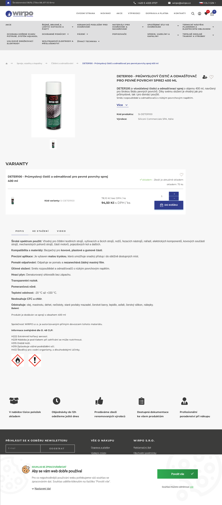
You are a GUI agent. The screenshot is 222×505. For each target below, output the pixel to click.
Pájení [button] (83, 34)
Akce (120, 13)
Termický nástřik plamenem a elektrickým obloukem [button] (199, 27)
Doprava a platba (157, 13)
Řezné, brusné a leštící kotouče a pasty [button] (58, 27)
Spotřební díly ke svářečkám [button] (164, 26)
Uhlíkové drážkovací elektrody (20, 42)
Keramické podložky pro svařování (92, 26)
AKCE (8, 25)
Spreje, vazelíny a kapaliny (30, 63)
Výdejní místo (98, 453)
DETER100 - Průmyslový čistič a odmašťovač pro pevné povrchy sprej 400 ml (120, 63)
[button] (199, 13)
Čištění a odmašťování (62, 63)
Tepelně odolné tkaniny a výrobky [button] (199, 35)
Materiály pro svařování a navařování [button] (128, 27)
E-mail (11, 448)
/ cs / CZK (207, 3)
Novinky (106, 13)
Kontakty (180, 13)
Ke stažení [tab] (40, 231)
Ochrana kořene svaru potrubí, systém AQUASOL (22, 35)
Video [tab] (61, 231)
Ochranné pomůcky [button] (56, 34)
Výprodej (134, 13)
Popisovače (119, 34)
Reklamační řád (142, 447)
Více (122, 105)
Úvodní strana (85, 13)
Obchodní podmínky (144, 453)
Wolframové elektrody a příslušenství (57, 42)
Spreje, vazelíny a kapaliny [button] (164, 35)
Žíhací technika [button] (89, 41)
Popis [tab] (19, 231)
